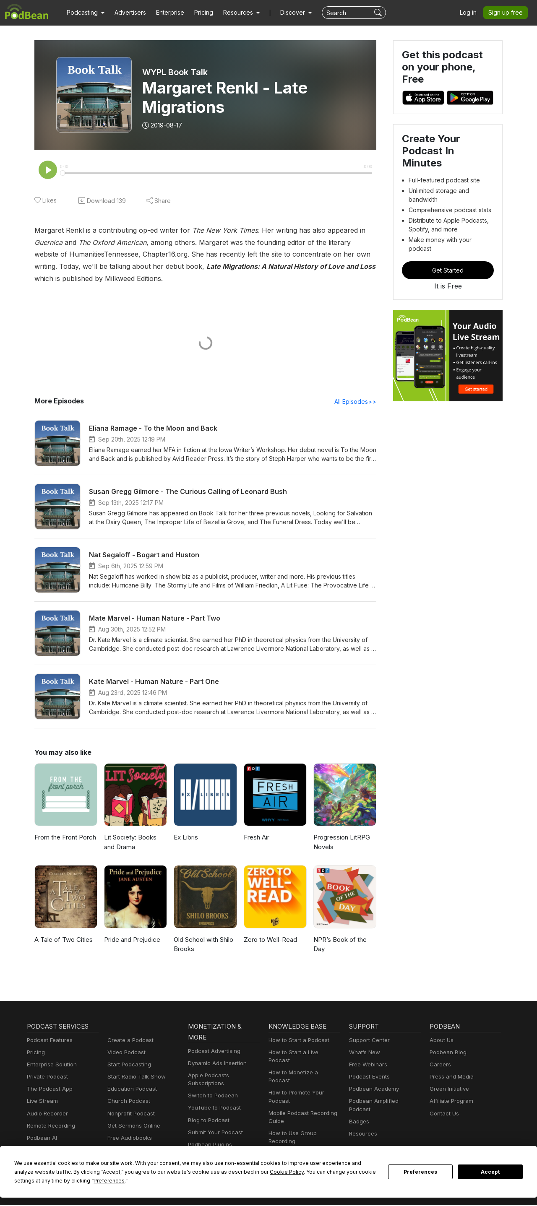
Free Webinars (367, 1065)
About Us (441, 1041)
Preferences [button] (29, 1180)
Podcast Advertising (212, 1052)
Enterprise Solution (50, 1065)
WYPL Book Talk (175, 72)
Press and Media (450, 1077)
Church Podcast (127, 1102)
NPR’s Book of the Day (339, 945)
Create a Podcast (128, 1041)
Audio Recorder (46, 1114)
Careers (439, 1065)
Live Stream (41, 1102)
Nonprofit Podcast (129, 1114)
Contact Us (443, 1114)
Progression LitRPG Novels (341, 842)
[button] (84, 12)
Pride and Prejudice (131, 940)
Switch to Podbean (211, 1096)
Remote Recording (50, 1126)
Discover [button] (284, 12)
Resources (362, 1126)
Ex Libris (186, 838)
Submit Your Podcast (213, 1133)
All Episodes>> (356, 402)
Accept (490, 1172)
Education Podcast (130, 1089)
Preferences (420, 1172)
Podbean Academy (372, 1089)
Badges (358, 1114)
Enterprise (165, 12)
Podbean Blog (447, 1053)
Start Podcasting (127, 1065)
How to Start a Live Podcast (302, 1053)
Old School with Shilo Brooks (203, 945)
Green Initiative (448, 1089)
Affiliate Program (450, 1102)
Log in (471, 12)
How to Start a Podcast (296, 1041)
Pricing (198, 12)
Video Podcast (125, 1053)
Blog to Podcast (207, 1121)
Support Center (367, 1041)
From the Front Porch (64, 838)
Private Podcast (46, 1077)
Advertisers (127, 12)
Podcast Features (48, 1041)
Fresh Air (256, 838)
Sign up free (507, 12)
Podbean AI (41, 1139)
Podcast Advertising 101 (298, 1138)
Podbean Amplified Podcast (383, 1102)
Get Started (448, 249)
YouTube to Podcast (212, 1108)
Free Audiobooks (128, 1139)
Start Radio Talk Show (134, 1077)
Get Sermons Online (132, 1126)
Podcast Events (368, 1077)
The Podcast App (48, 1089)
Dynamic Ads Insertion (215, 1064)
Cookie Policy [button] (205, 1172)
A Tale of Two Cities (61, 940)
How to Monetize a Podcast (302, 1065)
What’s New (363, 1053)
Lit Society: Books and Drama (135, 842)
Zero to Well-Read (269, 940)
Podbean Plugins (209, 1145)
